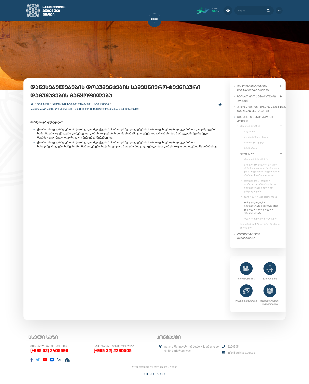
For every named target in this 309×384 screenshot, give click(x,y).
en (279, 10)
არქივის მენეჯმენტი (256, 158)
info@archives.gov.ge (241, 352)
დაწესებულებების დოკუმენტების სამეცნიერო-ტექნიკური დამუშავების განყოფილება (85, 109)
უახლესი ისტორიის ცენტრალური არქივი (253, 88)
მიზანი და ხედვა (254, 142)
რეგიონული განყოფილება (260, 218)
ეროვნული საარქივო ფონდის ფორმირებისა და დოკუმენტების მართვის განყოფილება (260, 185)
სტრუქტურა (101, 104)
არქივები (43, 104)
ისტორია (249, 131)
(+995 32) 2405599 (49, 350)
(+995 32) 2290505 (113, 350)
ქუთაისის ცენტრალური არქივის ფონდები (260, 225)
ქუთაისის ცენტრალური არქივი (71, 104)
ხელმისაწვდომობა (256, 136)
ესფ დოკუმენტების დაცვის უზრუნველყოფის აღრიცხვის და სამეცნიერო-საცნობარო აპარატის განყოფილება (262, 169)
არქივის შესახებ (250, 125)
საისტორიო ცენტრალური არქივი (256, 98)
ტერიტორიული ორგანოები (248, 236)
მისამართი (251, 147)
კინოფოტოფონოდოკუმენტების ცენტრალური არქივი (257, 108)
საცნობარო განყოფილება (260, 196)
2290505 (233, 346)
